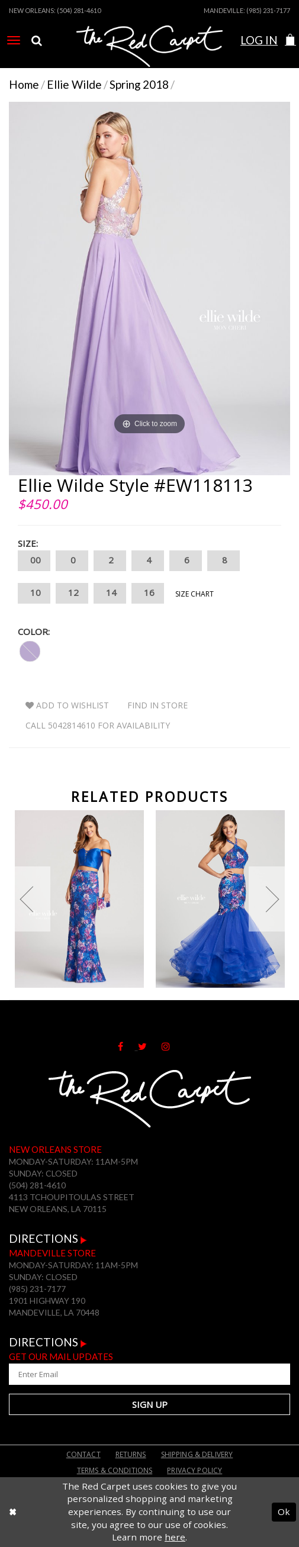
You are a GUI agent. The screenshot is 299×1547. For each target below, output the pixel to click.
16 (147, 593)
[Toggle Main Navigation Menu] (13, 40)
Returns (130, 1454)
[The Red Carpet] (149, 55)
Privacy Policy (194, 1470)
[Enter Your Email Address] (149, 1374)
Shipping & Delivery (197, 1454)
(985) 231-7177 (268, 10)
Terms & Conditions (115, 1470)
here (175, 1537)
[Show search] (36, 40)
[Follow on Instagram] (172, 1045)
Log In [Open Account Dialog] (259, 40)
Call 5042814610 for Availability (97, 725)
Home (24, 84)
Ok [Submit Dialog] (284, 1511)
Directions (48, 1238)
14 (110, 593)
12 (72, 593)
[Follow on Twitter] (150, 1045)
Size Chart (194, 594)
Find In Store (157, 705)
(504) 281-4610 (79, 10)
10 (34, 593)
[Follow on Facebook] (128, 1045)
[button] (290, 40)
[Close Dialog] (12, 1511)
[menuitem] (13, 40)
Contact (83, 1454)
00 (34, 560)
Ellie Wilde (74, 84)
